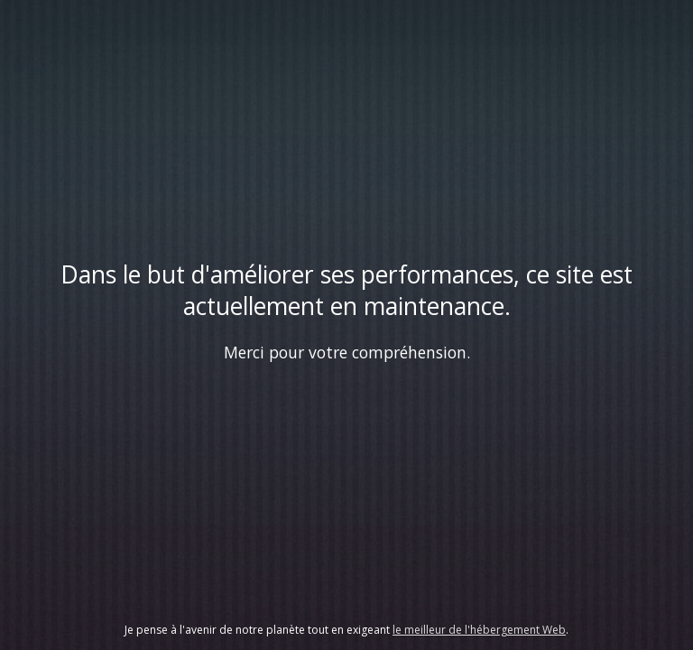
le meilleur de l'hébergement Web (479, 629)
